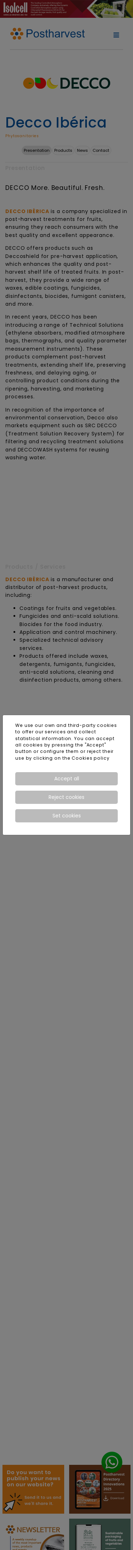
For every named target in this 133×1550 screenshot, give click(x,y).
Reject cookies (66, 797)
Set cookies (66, 815)
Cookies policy (90, 758)
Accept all (66, 778)
